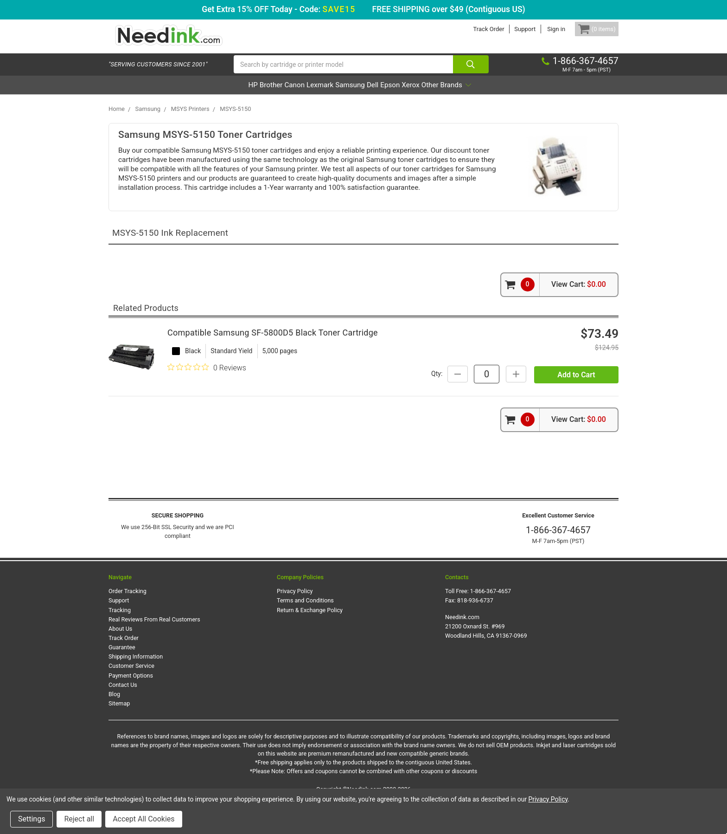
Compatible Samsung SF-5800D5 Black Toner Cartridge (272, 351)
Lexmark (306, 94)
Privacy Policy (295, 619)
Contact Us (122, 713)
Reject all (79, 819)
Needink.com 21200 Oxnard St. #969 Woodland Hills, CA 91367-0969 (486, 654)
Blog (114, 722)
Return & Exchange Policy (310, 638)
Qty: (518, 383)
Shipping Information (135, 684)
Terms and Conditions (305, 628)
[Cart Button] (590, 29)
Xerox (448, 94)
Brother (231, 94)
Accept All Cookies (143, 819)
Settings (31, 819)
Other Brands (498, 94)
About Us (120, 656)
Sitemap (119, 731)
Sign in (542, 29)
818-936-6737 (475, 628)
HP (200, 94)
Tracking (119, 638)
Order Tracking (127, 619)
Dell (385, 94)
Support (511, 29)
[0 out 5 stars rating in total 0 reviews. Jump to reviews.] (206, 387)
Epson (415, 94)
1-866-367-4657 (558, 558)
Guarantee (121, 675)
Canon (267, 94)
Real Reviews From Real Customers (154, 647)
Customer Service (131, 694)
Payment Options (130, 703)
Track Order (474, 29)
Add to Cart (576, 406)
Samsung (349, 94)
